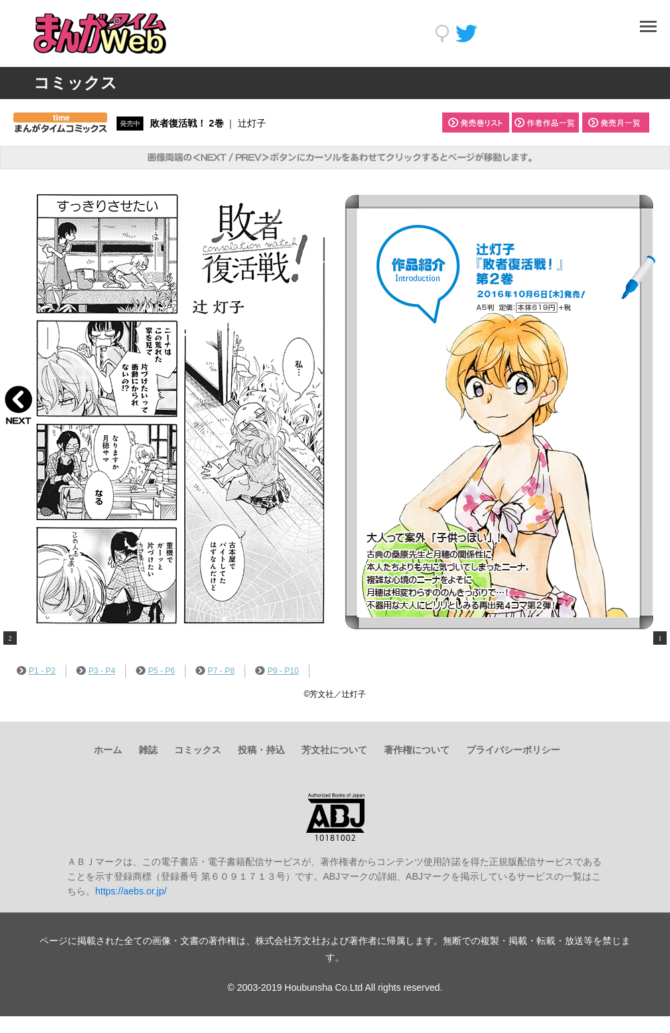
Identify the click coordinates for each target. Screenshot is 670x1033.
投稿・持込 (261, 749)
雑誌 (148, 749)
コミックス (197, 749)
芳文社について (334, 749)
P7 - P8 (215, 671)
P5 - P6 (155, 671)
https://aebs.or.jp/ (131, 891)
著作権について (417, 749)
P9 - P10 (277, 671)
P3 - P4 (95, 671)
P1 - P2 (36, 671)
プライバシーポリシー (513, 749)
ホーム (108, 749)
